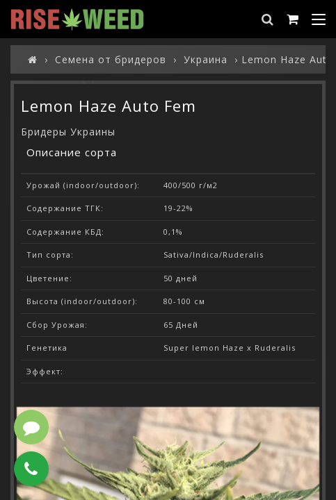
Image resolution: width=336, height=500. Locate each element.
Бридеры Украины (68, 131)
